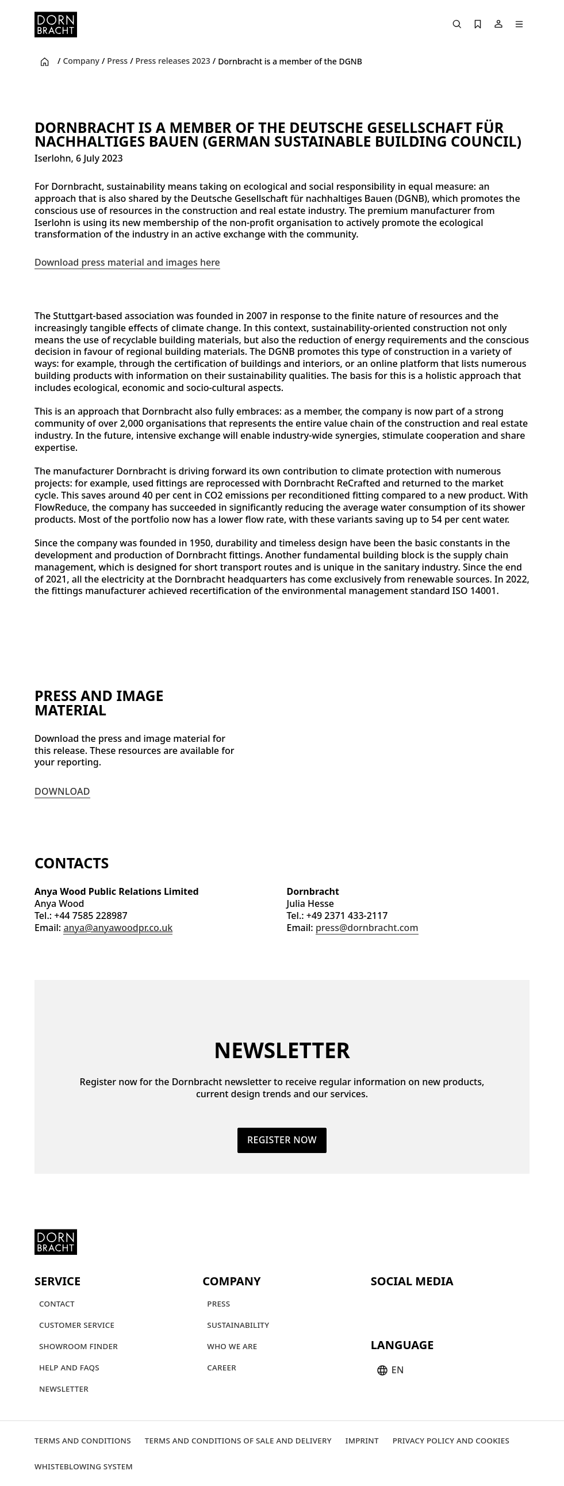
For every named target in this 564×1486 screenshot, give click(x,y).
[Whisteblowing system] (83, 1466)
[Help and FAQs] (69, 1367)
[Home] (55, 24)
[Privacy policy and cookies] (451, 1440)
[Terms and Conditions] (82, 1440)
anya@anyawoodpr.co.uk (117, 927)
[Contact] (57, 1303)
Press (117, 61)
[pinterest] (422, 1305)
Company (81, 61)
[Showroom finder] (78, 1346)
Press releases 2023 (173, 61)
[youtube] (381, 1305)
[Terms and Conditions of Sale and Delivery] (238, 1440)
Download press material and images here (127, 262)
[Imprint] (362, 1440)
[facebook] (443, 1305)
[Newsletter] (64, 1388)
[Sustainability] (238, 1324)
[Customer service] (76, 1324)
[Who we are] (232, 1346)
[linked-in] (464, 1305)
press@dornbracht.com (367, 927)
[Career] (221, 1367)
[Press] (218, 1303)
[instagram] (402, 1305)
